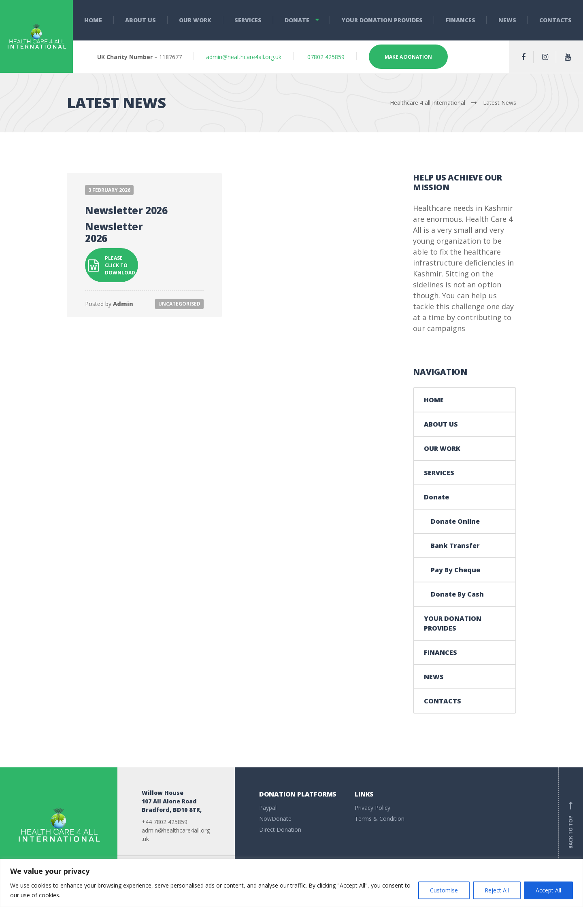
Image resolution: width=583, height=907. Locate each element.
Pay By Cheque (455, 569)
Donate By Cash (457, 594)
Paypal (268, 807)
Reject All (497, 890)
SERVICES (248, 20)
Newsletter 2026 (126, 210)
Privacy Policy (372, 807)
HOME (93, 20)
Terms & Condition (379, 818)
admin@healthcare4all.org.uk (243, 57)
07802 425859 (325, 57)
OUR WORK (195, 20)
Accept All (548, 890)
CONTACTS (442, 701)
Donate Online (455, 521)
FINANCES (460, 20)
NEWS (507, 20)
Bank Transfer (455, 545)
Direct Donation (280, 829)
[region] (291, 883)
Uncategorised (179, 303)
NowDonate (275, 818)
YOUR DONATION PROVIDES (382, 20)
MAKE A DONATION (408, 56)
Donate (297, 20)
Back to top (571, 825)
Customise (444, 890)
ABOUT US (140, 20)
